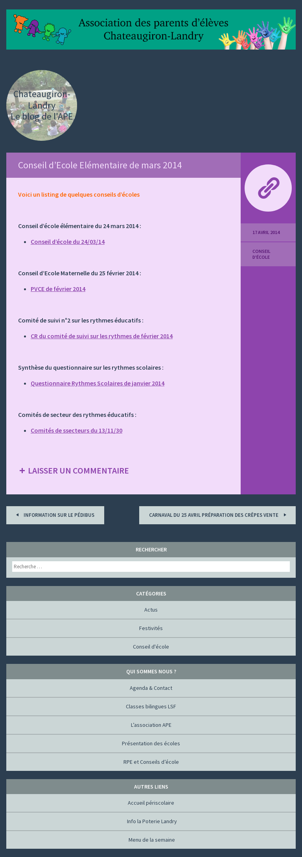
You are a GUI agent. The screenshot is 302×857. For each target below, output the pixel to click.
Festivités (151, 628)
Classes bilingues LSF (151, 706)
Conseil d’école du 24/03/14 (68, 241)
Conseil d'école (261, 254)
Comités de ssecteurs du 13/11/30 (76, 430)
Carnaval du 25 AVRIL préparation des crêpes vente (219, 514)
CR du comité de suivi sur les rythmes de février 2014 (102, 336)
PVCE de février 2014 (58, 289)
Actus (151, 609)
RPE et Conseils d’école (151, 761)
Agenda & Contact (151, 687)
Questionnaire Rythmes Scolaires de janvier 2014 (97, 383)
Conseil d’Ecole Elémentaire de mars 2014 (100, 165)
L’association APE (151, 724)
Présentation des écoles (151, 743)
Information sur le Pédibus (53, 514)
